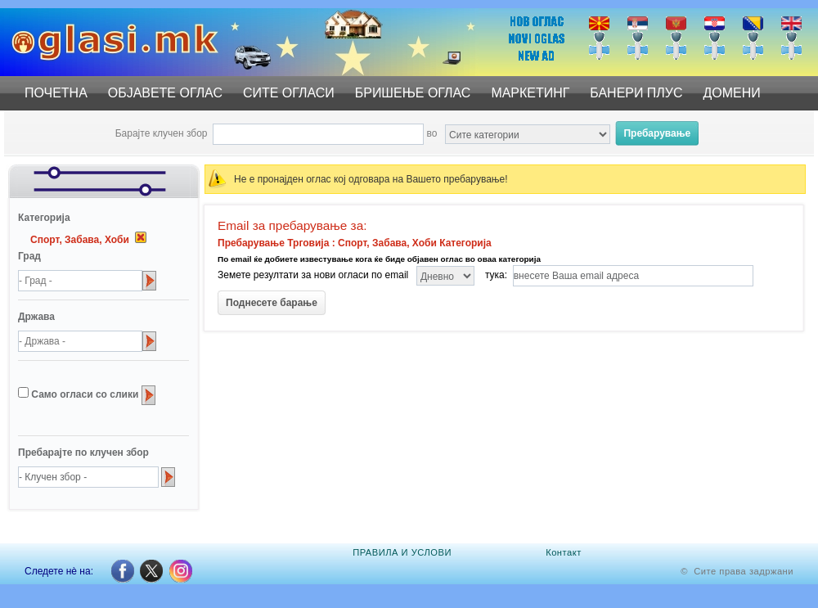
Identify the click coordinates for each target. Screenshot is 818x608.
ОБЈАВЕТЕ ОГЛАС (165, 93)
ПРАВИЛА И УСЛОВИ (402, 552)
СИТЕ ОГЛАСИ (289, 93)
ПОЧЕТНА (56, 93)
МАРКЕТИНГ (530, 93)
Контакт (564, 552)
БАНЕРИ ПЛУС (636, 93)
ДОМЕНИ (732, 93)
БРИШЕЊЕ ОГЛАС (413, 93)
